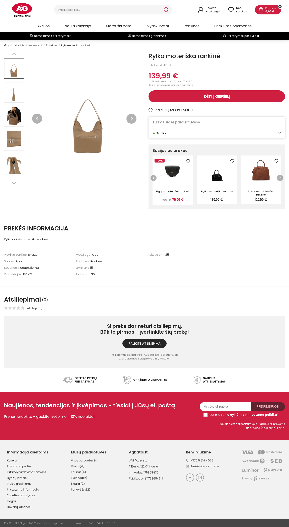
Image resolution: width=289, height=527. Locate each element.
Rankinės (191, 25)
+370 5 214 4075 (199, 460)
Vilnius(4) (77, 466)
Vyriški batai (158, 25)
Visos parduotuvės (84, 460)
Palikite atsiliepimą (145, 343)
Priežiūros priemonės (233, 25)
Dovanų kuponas (19, 507)
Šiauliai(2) (78, 484)
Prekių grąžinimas (19, 484)
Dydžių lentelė (17, 478)
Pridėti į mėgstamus (171, 110)
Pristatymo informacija (23, 490)
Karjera (12, 460)
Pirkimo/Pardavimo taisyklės (26, 472)
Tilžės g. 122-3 (138, 466)
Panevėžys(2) (80, 490)
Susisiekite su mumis (202, 466)
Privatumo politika (19, 466)
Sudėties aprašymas (21, 495)
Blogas (11, 501)
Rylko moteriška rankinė (217, 191)
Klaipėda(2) (79, 478)
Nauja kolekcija (78, 25)
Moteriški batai (119, 25)
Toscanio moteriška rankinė (261, 193)
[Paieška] (108, 9)
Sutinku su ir (244, 415)
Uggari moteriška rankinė (172, 191)
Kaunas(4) (78, 472)
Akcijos (43, 25)
